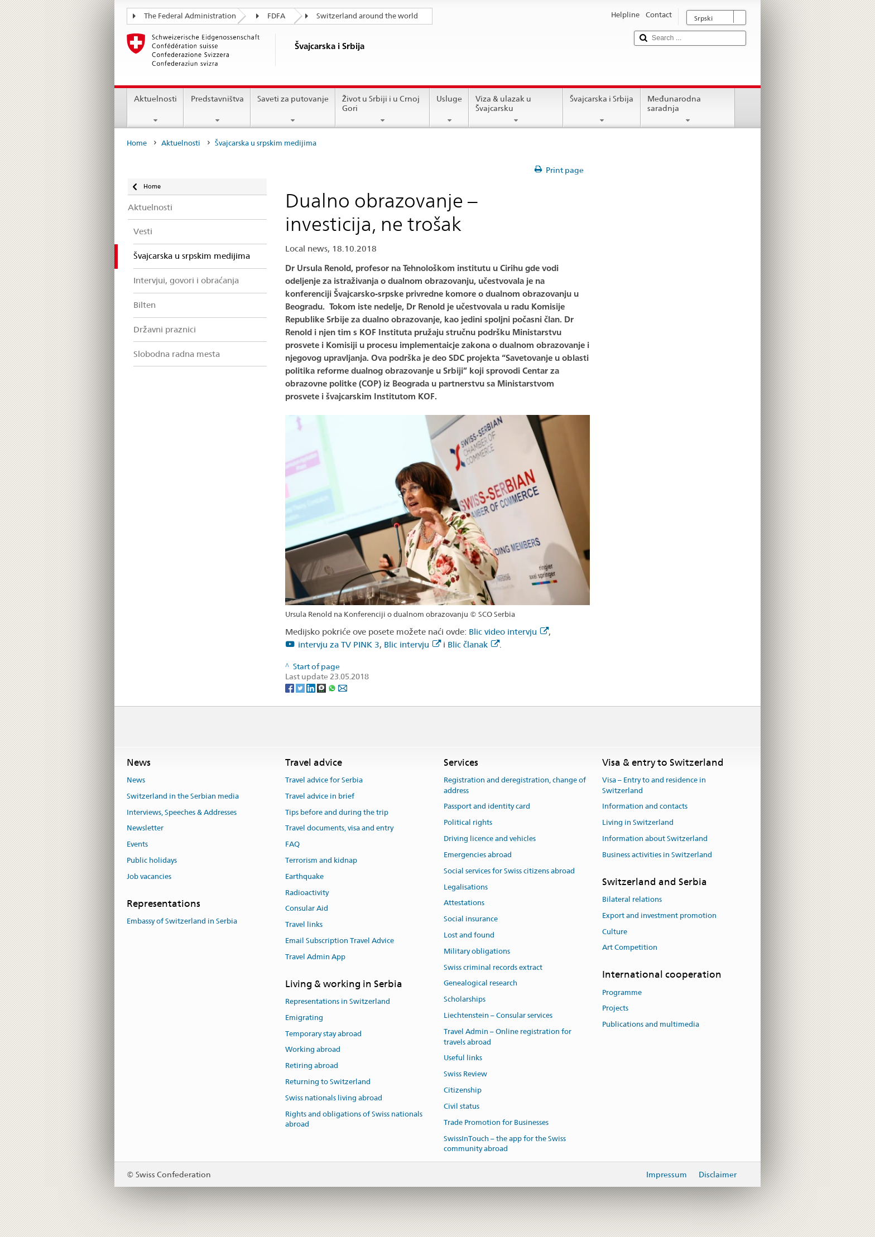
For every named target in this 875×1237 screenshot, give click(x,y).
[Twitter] (301, 687)
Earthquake (304, 876)
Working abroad (312, 1050)
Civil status (461, 1106)
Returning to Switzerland (328, 1081)
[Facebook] (290, 687)
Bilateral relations (632, 899)
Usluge (449, 109)
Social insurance (471, 919)
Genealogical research (480, 983)
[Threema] (322, 687)
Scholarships (464, 999)
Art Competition (629, 948)
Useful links (463, 1058)
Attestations (464, 903)
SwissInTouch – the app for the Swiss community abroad (505, 1143)
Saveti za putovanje (293, 109)
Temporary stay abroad (323, 1034)
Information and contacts (645, 807)
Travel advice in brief (319, 796)
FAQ (292, 844)
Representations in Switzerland (337, 1001)
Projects (615, 1008)
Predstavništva (216, 109)
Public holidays (152, 860)
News (136, 780)
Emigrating (304, 1017)
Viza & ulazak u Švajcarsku (515, 109)
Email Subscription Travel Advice (339, 940)
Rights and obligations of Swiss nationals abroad (353, 1119)
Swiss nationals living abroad (333, 1098)
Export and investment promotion (659, 915)
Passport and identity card (487, 807)
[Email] (342, 687)
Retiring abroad (311, 1065)
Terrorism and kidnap (321, 860)
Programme (622, 992)
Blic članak (473, 644)
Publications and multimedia (650, 1024)
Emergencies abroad (478, 855)
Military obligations (477, 951)
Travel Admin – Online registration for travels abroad (507, 1036)
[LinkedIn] (311, 687)
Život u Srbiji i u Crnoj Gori (382, 109)
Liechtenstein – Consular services (498, 1015)
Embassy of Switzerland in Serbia (182, 921)
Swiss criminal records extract (493, 967)
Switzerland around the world (367, 16)
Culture (614, 931)
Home (137, 143)
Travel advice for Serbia (324, 780)
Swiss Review (465, 1074)
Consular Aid (306, 909)
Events (137, 844)
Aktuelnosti (155, 109)
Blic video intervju (509, 631)
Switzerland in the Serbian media (183, 796)
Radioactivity (307, 892)
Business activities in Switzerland (657, 855)
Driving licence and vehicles (490, 838)
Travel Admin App (315, 957)
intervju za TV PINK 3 (338, 644)
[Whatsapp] (333, 687)
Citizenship (463, 1090)
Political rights (468, 823)
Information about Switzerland (655, 838)
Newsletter (145, 828)
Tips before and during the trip (336, 812)
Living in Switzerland (638, 823)
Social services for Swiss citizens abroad (509, 871)
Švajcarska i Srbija (602, 109)
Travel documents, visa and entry (339, 828)
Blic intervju (412, 644)
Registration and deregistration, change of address (515, 785)
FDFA (276, 16)
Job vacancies (149, 876)
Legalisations (466, 887)
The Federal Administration (190, 16)
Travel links (304, 924)
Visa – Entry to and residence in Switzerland (654, 785)
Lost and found (469, 935)
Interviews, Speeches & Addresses (182, 812)
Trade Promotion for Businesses (496, 1122)
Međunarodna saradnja (687, 109)
